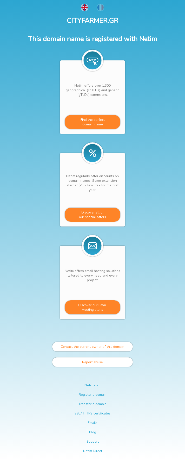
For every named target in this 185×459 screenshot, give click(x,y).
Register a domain (92, 394)
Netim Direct (92, 451)
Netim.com (92, 385)
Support (92, 441)
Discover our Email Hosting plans (92, 307)
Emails (93, 422)
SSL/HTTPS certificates (92, 413)
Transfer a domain (92, 404)
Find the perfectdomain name (92, 122)
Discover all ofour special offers (92, 214)
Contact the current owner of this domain (92, 346)
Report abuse (92, 362)
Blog (92, 432)
